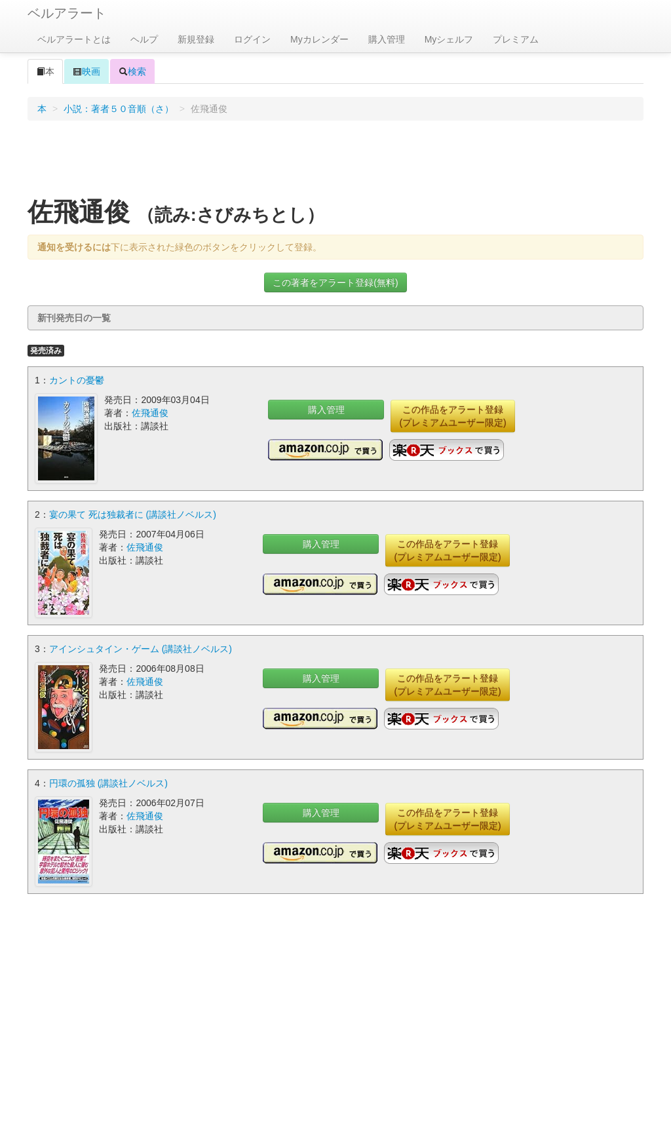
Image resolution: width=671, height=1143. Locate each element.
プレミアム (516, 39)
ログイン (252, 39)
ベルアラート (67, 13)
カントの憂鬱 (76, 380)
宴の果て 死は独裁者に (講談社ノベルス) (132, 514)
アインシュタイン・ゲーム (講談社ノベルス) (140, 649)
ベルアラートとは (74, 39)
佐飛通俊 (150, 413)
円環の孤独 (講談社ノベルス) (108, 783)
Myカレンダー (319, 39)
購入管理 (386, 39)
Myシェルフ (449, 39)
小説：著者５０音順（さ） (119, 109)
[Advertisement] (335, 163)
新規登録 (196, 39)
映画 (86, 71)
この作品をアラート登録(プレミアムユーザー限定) (452, 416)
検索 (132, 71)
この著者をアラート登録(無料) (335, 282)
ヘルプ (144, 39)
